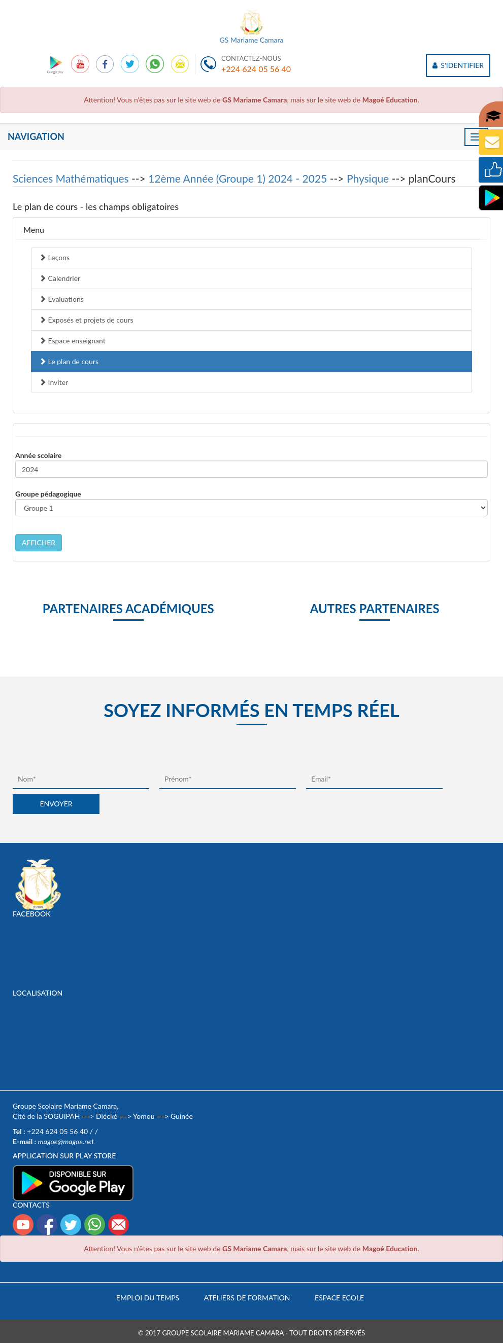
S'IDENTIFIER (458, 65)
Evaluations (61, 299)
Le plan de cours (68, 361)
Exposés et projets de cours (86, 319)
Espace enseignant (72, 340)
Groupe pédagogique (48, 493)
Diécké (106, 1116)
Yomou (143, 1116)
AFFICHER (38, 542)
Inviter (53, 382)
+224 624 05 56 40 (256, 69)
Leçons (54, 257)
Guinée (182, 1116)
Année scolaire (38, 455)
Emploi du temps (147, 1297)
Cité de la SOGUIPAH (46, 1116)
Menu (33, 229)
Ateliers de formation (247, 1297)
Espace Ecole (339, 1297)
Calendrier (59, 278)
